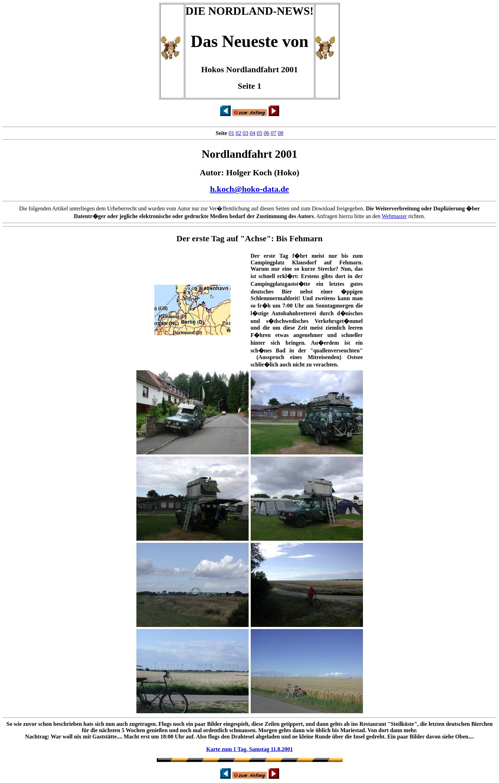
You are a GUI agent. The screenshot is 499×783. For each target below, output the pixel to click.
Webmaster (394, 216)
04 (252, 133)
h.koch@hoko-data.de (249, 189)
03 (245, 133)
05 (259, 133)
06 (266, 133)
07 (273, 133)
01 (231, 133)
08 (280, 133)
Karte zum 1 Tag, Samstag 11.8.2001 (249, 749)
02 (238, 133)
